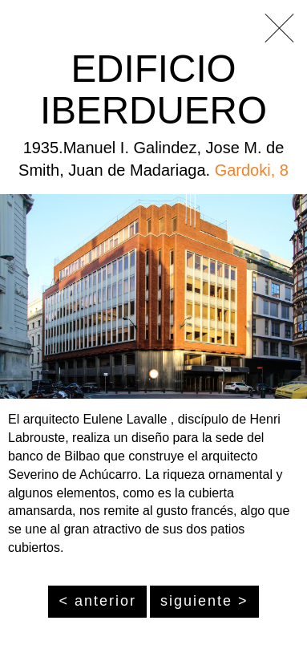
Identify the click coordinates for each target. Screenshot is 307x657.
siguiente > (204, 601)
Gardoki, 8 (252, 170)
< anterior (97, 601)
